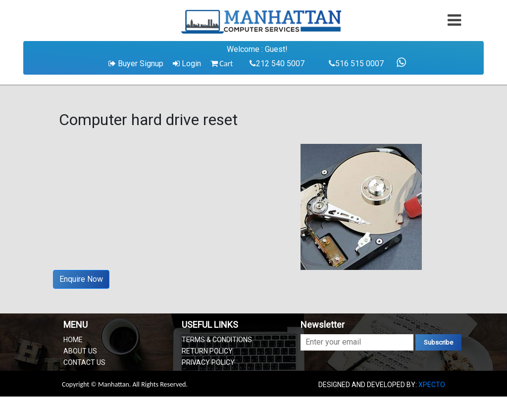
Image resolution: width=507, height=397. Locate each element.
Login (187, 63)
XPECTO (431, 385)
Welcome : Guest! (257, 49)
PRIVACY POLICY (208, 362)
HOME (73, 340)
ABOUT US (80, 351)
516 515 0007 (356, 63)
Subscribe (438, 342)
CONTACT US (84, 362)
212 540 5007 (277, 63)
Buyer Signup (135, 63)
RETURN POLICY (207, 351)
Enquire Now (81, 279)
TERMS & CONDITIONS (217, 340)
